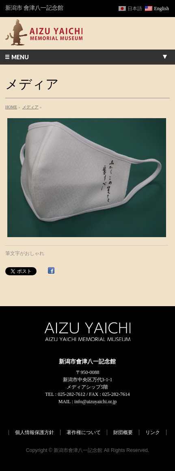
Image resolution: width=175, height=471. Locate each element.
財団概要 (123, 432)
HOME (11, 107)
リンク (152, 432)
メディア (30, 107)
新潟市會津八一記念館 (78, 450)
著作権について (84, 432)
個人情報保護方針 (34, 432)
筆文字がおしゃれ (24, 253)
